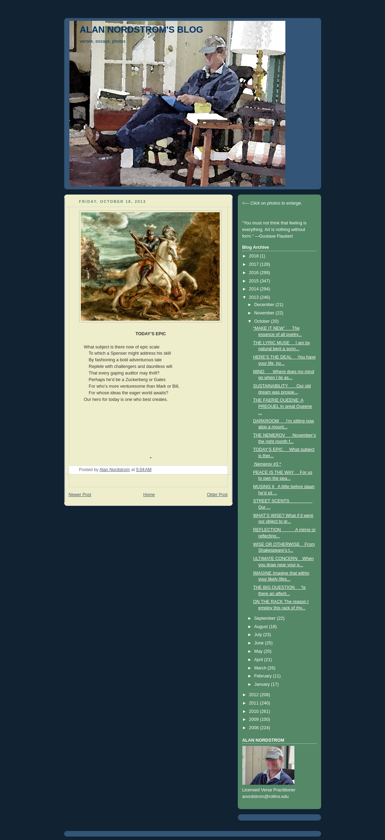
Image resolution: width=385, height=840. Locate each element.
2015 (254, 281)
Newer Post (80, 494)
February (263, 676)
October (262, 321)
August (261, 626)
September (265, 618)
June (259, 643)
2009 (254, 719)
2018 (254, 256)
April (259, 659)
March (261, 668)
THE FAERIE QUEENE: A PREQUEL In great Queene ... (282, 406)
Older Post (217, 494)
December (265, 304)
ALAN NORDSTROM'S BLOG (141, 29)
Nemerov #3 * (267, 464)
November (265, 313)
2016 (254, 272)
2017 (254, 264)
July (258, 634)
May (258, 651)
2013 (254, 297)
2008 (254, 727)
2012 (254, 694)
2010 (254, 711)
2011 (254, 703)
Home (149, 494)
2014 (254, 289)
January (262, 684)
